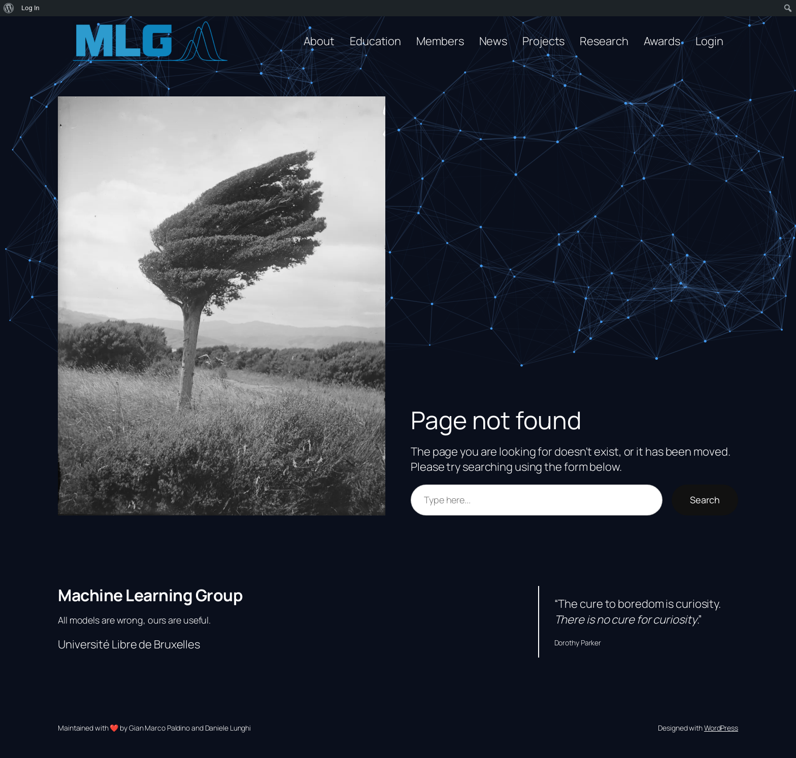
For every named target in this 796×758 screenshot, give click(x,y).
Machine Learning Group (150, 595)
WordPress (721, 728)
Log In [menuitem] (30, 8)
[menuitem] (9, 8)
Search (705, 500)
